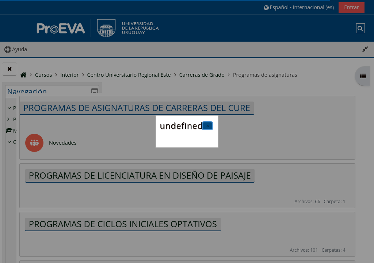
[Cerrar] (207, 125)
